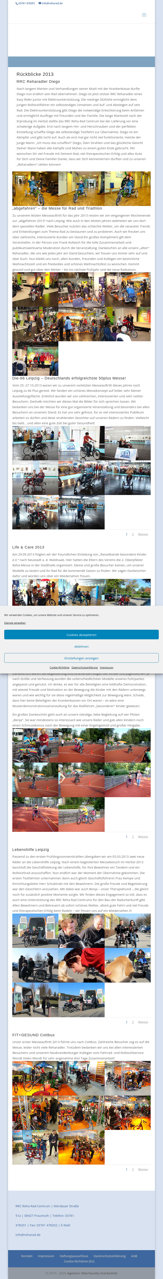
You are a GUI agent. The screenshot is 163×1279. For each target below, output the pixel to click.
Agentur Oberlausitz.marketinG (92, 1273)
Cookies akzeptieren (82, 634)
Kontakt (26, 1256)
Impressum (106, 667)
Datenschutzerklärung (85, 667)
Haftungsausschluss (74, 1256)
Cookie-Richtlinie (59, 667)
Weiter (143, 534)
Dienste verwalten (15, 623)
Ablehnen (81, 646)
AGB (134, 1256)
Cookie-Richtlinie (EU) (79, 1261)
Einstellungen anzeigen (81, 658)
